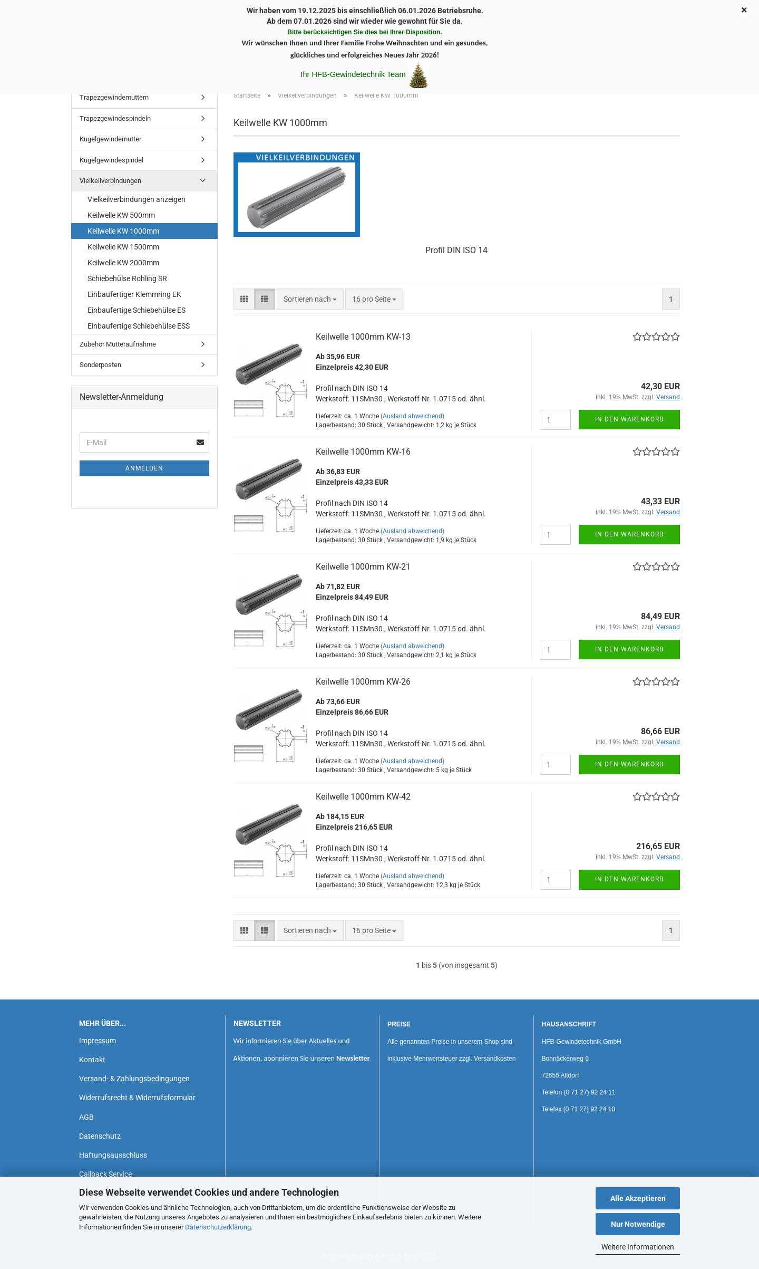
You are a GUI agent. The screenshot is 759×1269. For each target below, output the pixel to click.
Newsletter (353, 1058)
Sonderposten (100, 365)
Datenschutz (100, 1136)
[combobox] (310, 299)
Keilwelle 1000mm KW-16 (363, 452)
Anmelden (144, 468)
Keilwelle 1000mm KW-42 (363, 797)
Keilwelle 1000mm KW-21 (363, 567)
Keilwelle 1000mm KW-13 (363, 337)
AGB (86, 1117)
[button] (244, 299)
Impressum (97, 1040)
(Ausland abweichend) (412, 416)
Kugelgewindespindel (111, 160)
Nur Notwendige (638, 1224)
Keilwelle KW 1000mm (123, 231)
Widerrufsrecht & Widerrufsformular (137, 1097)
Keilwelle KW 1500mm (123, 247)
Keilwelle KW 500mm (121, 215)
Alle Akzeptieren (638, 1198)
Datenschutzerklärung (218, 1227)
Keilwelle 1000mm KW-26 (363, 682)
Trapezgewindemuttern (114, 97)
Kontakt (92, 1059)
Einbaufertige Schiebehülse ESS (138, 326)
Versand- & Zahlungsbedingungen (134, 1078)
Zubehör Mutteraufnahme (118, 344)
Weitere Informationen (637, 1247)
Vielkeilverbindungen (110, 181)
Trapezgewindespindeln (115, 118)
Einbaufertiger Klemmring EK (134, 294)
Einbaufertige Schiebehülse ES (136, 310)
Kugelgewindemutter (110, 139)
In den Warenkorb (629, 419)
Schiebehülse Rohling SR (127, 278)
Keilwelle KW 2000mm (123, 262)
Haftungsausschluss (113, 1155)
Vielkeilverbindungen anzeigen (136, 199)
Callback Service (105, 1174)
